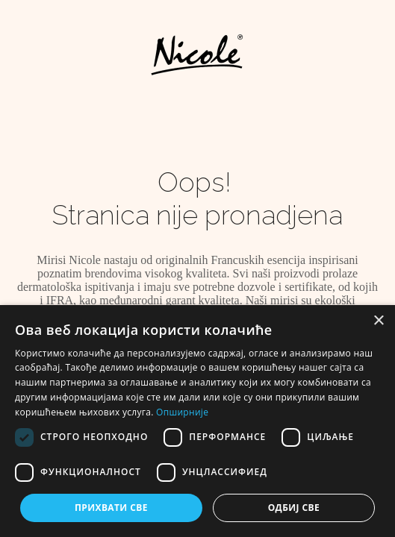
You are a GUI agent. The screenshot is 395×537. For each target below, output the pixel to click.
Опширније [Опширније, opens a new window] (182, 412)
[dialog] (197, 421)
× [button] (378, 321)
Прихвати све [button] (111, 507)
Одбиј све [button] (294, 507)
